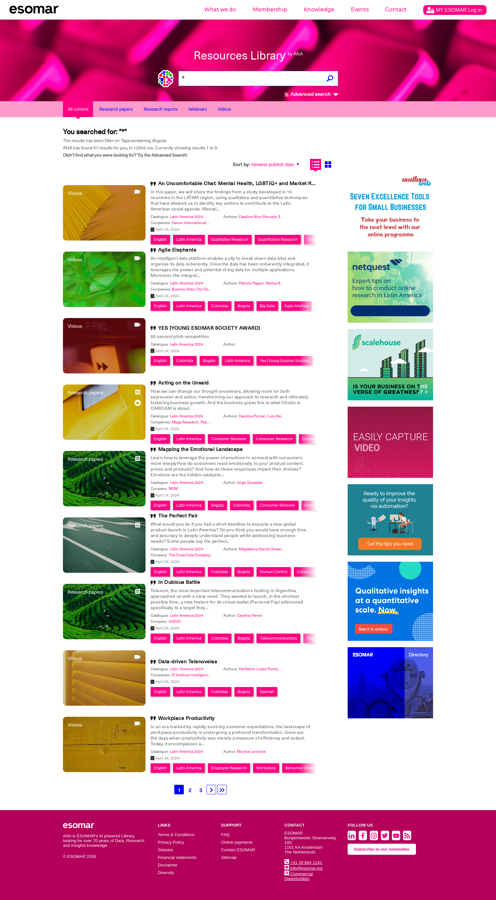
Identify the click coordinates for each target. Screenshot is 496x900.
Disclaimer (167, 865)
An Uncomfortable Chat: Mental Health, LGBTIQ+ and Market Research (245, 183)
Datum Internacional (189, 222)
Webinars (197, 109)
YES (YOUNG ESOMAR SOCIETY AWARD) (209, 328)
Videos (224, 109)
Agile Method (296, 306)
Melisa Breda (277, 283)
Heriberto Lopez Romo (258, 669)
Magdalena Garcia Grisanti (261, 549)
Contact (395, 10)
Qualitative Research (229, 239)
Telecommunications (278, 638)
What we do (220, 10)
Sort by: (241, 164)
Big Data (267, 306)
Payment (314, 638)
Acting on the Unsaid (183, 383)
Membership (270, 10)
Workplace (266, 768)
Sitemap (229, 857)
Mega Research (185, 422)
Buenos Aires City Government (198, 289)
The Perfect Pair (178, 516)
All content (78, 109)
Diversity (166, 872)
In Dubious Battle (179, 582)
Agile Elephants (177, 250)
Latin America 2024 (186, 216)
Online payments (237, 842)
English (160, 239)
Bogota (244, 306)
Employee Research (229, 768)
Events (360, 10)
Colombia (315, 239)
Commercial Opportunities (298, 876)
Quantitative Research (278, 239)
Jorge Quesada (249, 482)
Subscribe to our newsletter (382, 849)
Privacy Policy (171, 842)
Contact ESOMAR (238, 849)
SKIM (173, 488)
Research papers (116, 109)
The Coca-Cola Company (190, 555)
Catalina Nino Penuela (257, 216)
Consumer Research (274, 438)
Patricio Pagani (251, 283)
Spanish (267, 691)
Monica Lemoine (251, 751)
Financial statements (177, 857)
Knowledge (319, 10)
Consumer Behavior (228, 438)
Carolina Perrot (249, 615)
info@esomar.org (303, 868)
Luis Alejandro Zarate (285, 416)
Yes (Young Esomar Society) (285, 360)
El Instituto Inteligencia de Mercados (203, 675)
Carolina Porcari (252, 416)
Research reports (160, 109)
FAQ (225, 834)
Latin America (189, 239)
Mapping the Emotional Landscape (200, 449)
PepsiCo (208, 422)
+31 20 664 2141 (303, 862)
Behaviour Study (299, 768)
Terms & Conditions (176, 834)
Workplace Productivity (186, 718)
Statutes (165, 849)
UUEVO (175, 621)
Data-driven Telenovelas (187, 662)
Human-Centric (274, 571)
